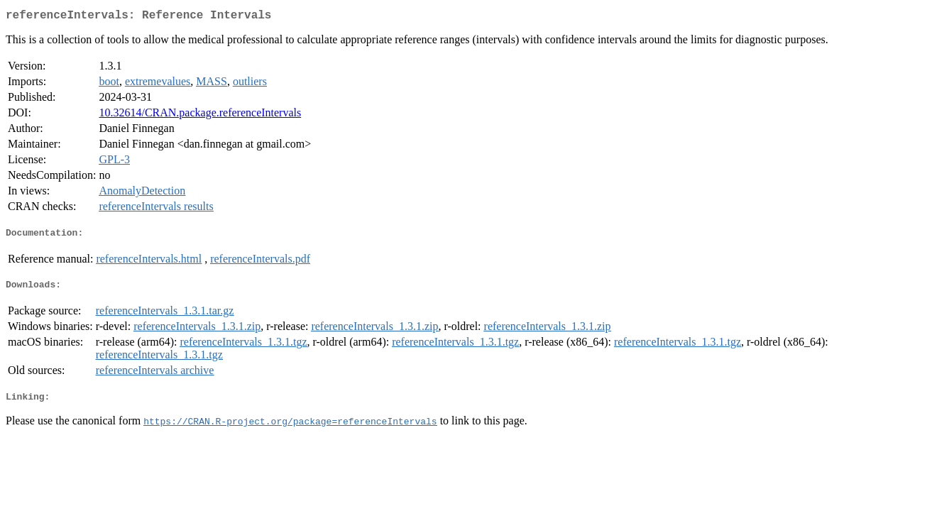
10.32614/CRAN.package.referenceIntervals (200, 115)
